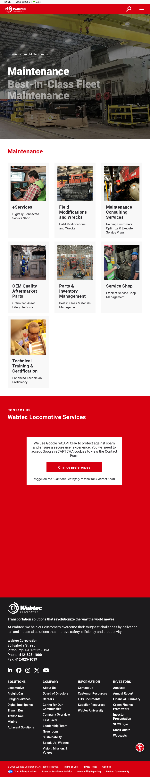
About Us (49, 688)
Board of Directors (55, 693)
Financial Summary (126, 699)
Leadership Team (55, 726)
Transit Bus (15, 710)
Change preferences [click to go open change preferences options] (74, 467)
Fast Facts (50, 720)
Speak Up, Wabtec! (56, 743)
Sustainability (52, 737)
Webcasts (120, 735)
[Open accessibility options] (140, 747)
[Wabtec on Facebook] (18, 671)
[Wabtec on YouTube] (46, 671)
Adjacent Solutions (21, 727)
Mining (12, 722)
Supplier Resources (91, 705)
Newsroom (50, 731)
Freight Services (33, 54)
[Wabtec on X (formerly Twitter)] (36, 671)
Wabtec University (90, 710)
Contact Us (85, 688)
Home (12, 54)
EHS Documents (89, 699)
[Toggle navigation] (142, 9)
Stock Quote (121, 730)
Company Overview (56, 714)
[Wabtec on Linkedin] (10, 671)
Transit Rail (15, 716)
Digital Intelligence (21, 705)
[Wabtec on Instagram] (27, 671)
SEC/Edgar (120, 724)
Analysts (119, 688)
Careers (48, 699)
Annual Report (123, 693)
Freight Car (15, 693)
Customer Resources (92, 693)
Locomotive (16, 688)
